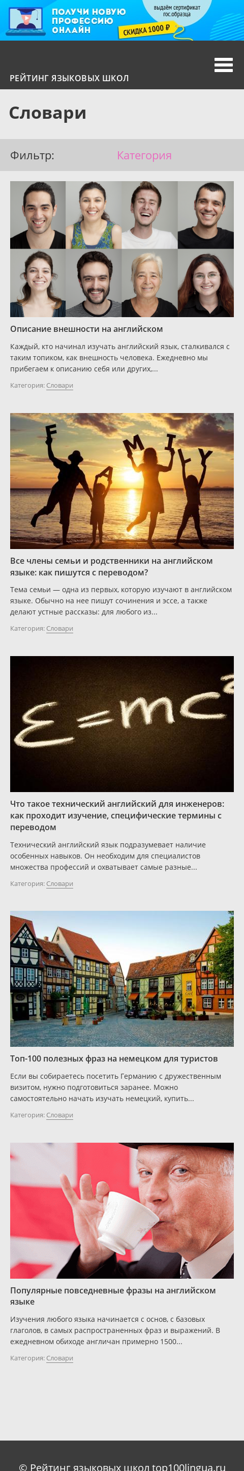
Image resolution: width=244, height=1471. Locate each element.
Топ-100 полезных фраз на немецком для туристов (114, 1058)
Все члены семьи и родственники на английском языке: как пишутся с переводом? (111, 566)
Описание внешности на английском (86, 328)
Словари (59, 385)
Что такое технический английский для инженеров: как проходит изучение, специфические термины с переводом (117, 815)
